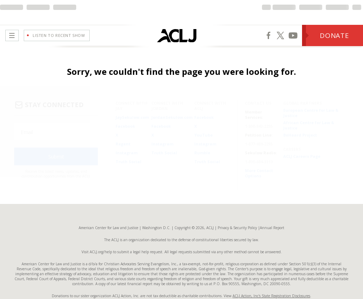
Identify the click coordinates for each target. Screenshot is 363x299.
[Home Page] (158, 35)
